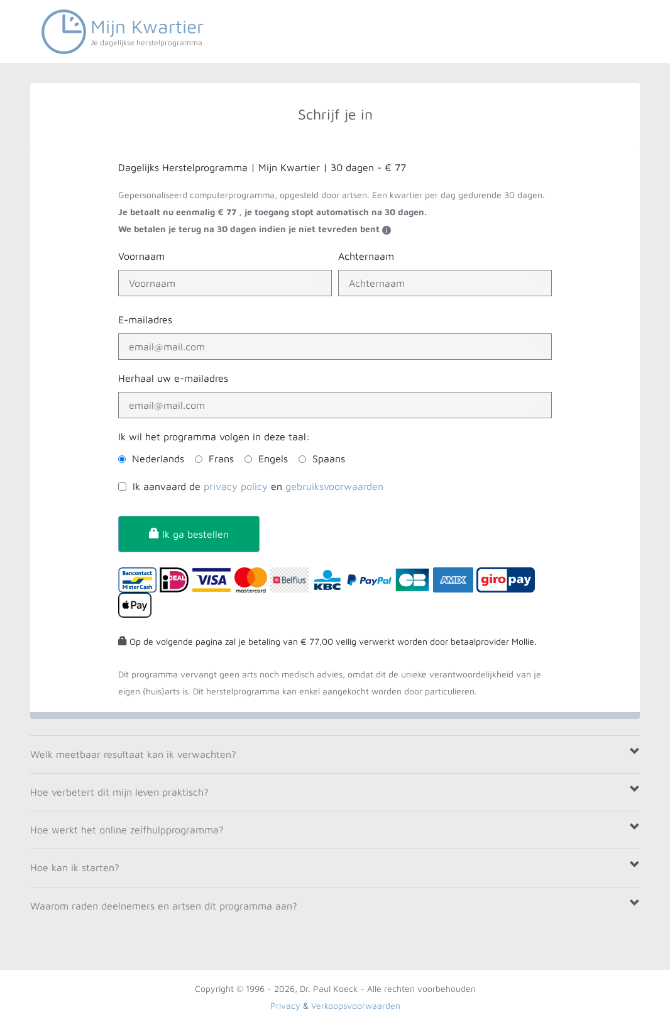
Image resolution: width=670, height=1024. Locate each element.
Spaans (328, 458)
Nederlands (158, 458)
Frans (221, 458)
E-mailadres (145, 319)
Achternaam (366, 256)
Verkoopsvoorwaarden (355, 1005)
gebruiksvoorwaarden (334, 486)
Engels (273, 458)
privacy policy (236, 486)
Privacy (285, 1005)
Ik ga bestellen (189, 534)
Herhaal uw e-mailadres (173, 378)
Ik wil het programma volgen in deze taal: (214, 436)
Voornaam (141, 256)
